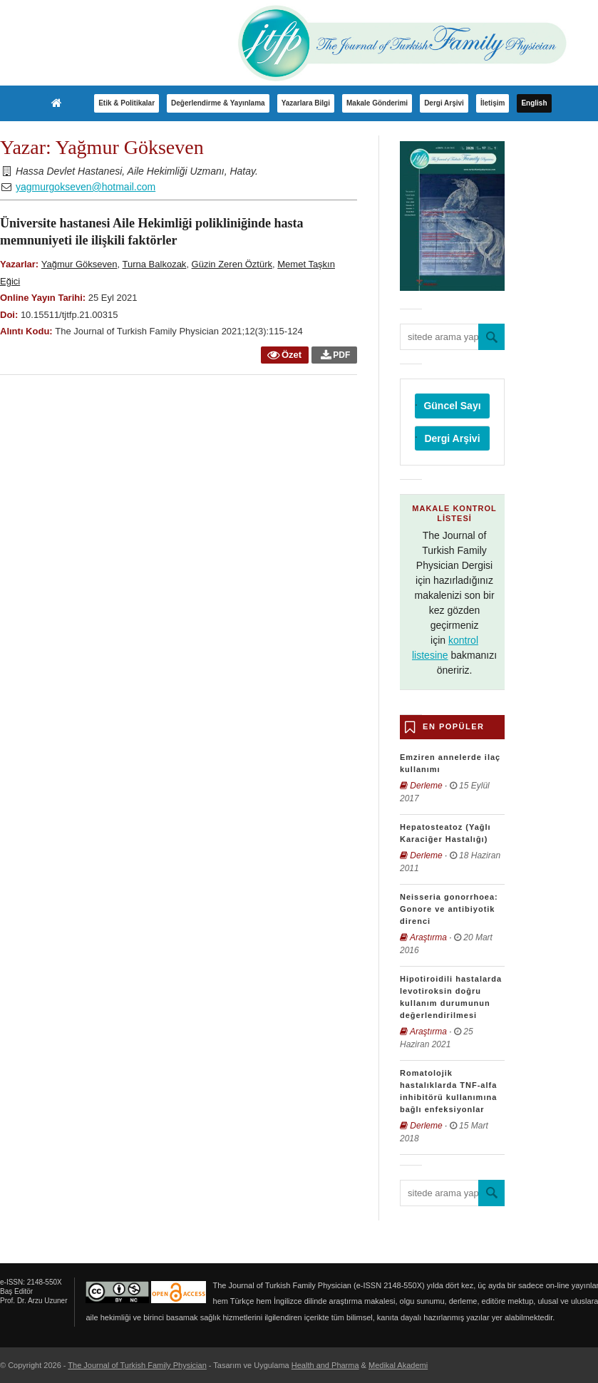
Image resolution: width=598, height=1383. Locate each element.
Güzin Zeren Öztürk (232, 264)
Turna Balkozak (155, 264)
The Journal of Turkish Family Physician (137, 1365)
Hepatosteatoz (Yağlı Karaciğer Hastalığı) (445, 833)
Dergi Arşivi (444, 103)
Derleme (426, 786)
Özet (283, 354)
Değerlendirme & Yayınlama (218, 103)
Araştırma (428, 937)
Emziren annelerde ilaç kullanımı (450, 763)
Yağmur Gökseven (79, 264)
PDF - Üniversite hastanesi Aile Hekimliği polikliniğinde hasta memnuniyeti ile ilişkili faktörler (336, 357)
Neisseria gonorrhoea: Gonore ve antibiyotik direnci (449, 909)
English (534, 103)
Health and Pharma (325, 1365)
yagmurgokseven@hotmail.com (85, 186)
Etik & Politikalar (126, 103)
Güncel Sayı (451, 405)
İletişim (492, 103)
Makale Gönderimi (377, 103)
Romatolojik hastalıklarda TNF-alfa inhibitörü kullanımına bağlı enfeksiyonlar (448, 1091)
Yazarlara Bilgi (306, 103)
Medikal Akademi (398, 1365)
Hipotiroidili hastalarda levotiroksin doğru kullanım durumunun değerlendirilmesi (451, 997)
